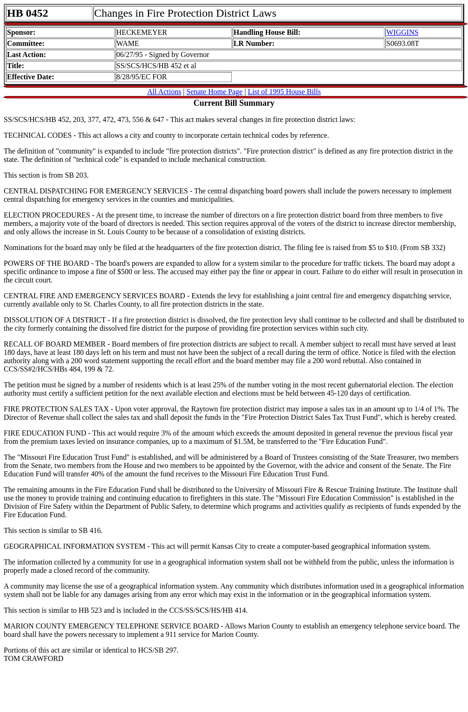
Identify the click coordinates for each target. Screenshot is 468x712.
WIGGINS (402, 32)
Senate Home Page (215, 92)
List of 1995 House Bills (284, 92)
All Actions (164, 92)
